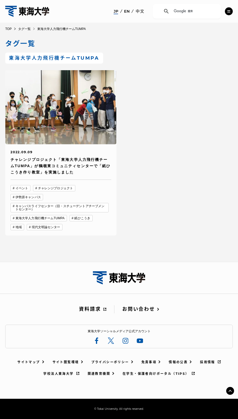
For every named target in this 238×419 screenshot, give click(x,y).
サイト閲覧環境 (65, 362)
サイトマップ (28, 362)
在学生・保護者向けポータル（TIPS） (156, 374)
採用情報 (207, 362)
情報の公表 (178, 362)
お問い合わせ (138, 309)
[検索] (186, 11)
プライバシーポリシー (110, 362)
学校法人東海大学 (58, 374)
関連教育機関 (99, 374)
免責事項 (149, 362)
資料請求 (90, 309)
